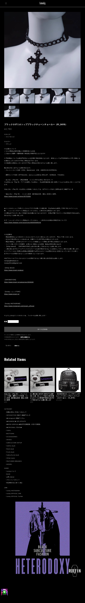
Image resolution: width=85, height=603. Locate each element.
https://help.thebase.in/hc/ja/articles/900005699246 (22, 222)
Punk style (10, 452)
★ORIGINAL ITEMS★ (14, 427)
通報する (16, 345)
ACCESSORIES (11, 436)
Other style (10, 458)
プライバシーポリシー (13, 480)
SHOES (9, 439)
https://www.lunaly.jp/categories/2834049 (19, 282)
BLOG (8, 474)
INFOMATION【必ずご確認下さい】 (18, 415)
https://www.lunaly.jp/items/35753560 (17, 196)
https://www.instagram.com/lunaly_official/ (19, 306)
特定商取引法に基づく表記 (14, 482)
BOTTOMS (10, 433)
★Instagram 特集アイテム (15, 418)
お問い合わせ (10, 477)
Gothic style (10, 446)
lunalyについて (11, 471)
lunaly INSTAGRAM (13, 490)
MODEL (9, 464)
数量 (5, 321)
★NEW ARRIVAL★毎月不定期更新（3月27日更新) (23, 424)
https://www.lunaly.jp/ (11, 294)
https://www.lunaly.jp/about (13, 270)
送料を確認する (25, 337)
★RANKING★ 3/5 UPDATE (16, 421)
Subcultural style (12, 455)
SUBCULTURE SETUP (14, 443)
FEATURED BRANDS (14, 461)
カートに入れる (42, 329)
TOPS (8, 430)
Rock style (10, 449)
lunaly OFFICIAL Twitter (14, 496)
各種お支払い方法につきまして (16, 412)
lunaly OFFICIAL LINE (13, 493)
